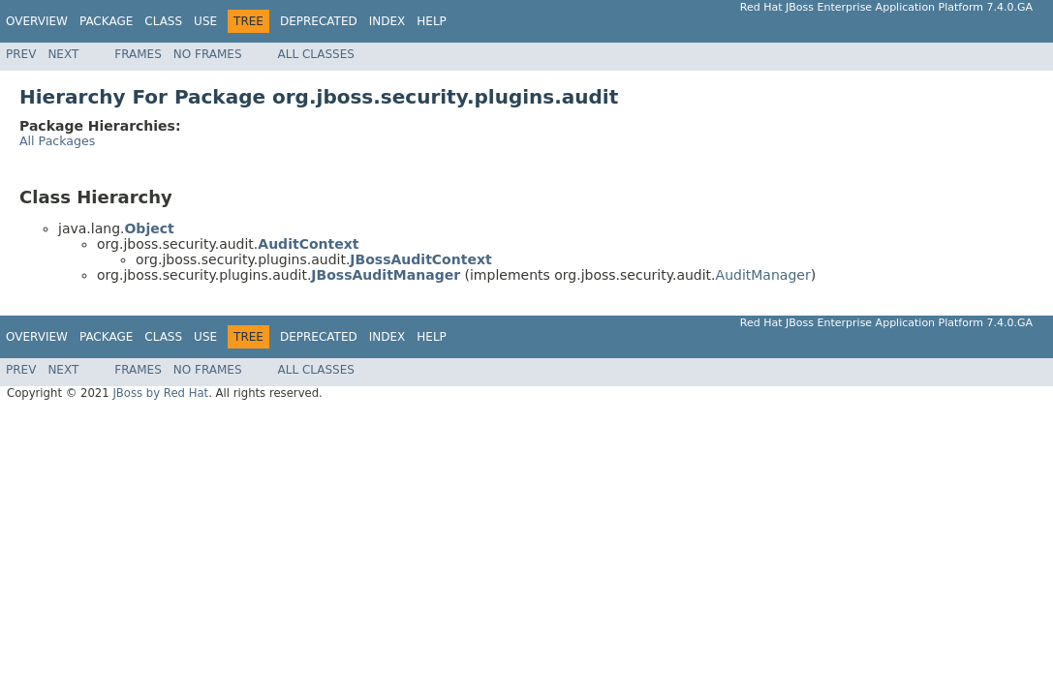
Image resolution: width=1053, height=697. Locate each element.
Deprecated (318, 21)
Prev (21, 54)
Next (62, 54)
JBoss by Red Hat (160, 393)
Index (387, 21)
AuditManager (763, 275)
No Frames (207, 54)
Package (106, 21)
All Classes (316, 54)
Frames (138, 54)
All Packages (57, 141)
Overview (37, 21)
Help (432, 21)
